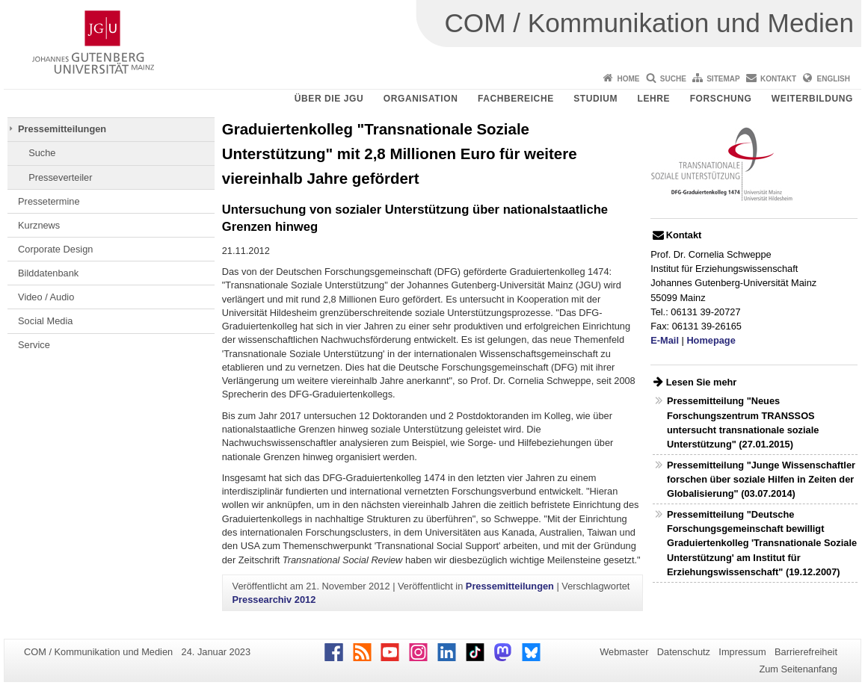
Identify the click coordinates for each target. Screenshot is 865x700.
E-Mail (664, 340)
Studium (595, 98)
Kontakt (778, 79)
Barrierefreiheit (806, 651)
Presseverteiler (60, 177)
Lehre (654, 98)
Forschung (721, 98)
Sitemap (723, 79)
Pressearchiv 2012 (274, 599)
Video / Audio (46, 297)
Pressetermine (49, 201)
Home (628, 79)
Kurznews (39, 225)
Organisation (421, 98)
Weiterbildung (812, 98)
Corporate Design (55, 249)
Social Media (45, 320)
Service (34, 344)
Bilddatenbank (48, 273)
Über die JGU (329, 98)
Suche (673, 79)
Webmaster (624, 651)
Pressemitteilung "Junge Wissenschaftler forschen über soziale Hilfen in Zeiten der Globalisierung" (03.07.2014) (761, 479)
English (833, 79)
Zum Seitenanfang (798, 669)
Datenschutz (683, 651)
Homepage (710, 340)
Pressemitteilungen (62, 128)
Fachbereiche (516, 98)
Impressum (742, 651)
